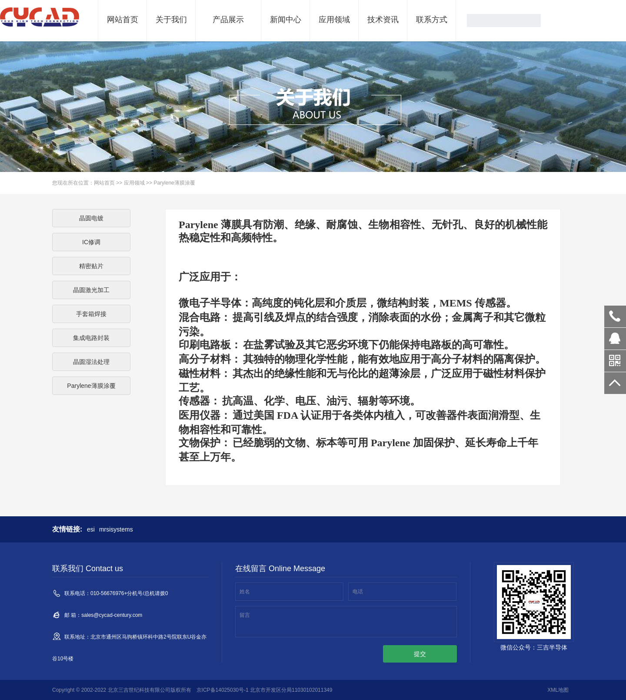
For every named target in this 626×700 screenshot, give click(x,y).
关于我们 (171, 19)
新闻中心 (285, 19)
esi (91, 529)
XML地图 (558, 690)
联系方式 (431, 19)
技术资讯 (383, 19)
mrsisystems (116, 529)
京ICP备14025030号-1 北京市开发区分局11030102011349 (264, 690)
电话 (358, 592)
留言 (245, 615)
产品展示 (228, 19)
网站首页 (122, 19)
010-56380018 (615, 316)
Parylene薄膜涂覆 (174, 183)
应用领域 (334, 19)
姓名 (245, 592)
